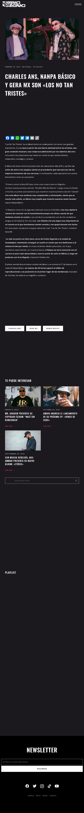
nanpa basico (53, 328)
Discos (39, 67)
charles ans (14, 328)
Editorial (27, 67)
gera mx (34, 328)
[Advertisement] (42, 117)
